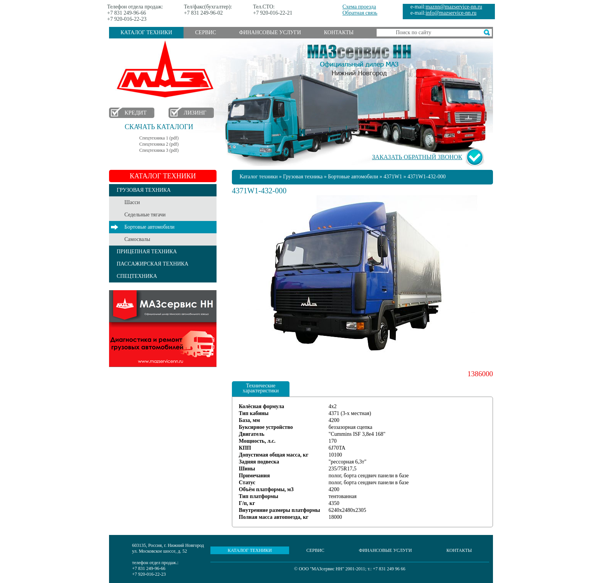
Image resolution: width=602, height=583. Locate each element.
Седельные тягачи (144, 215)
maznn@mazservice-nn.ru (454, 7)
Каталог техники (146, 32)
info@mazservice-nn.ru (451, 13)
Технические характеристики (261, 388)
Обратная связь (359, 13)
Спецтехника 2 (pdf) (159, 144)
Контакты (339, 32)
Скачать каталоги (159, 127)
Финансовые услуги (270, 32)
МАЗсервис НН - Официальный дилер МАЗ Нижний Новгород (359, 58)
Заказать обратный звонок (417, 157)
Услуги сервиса (163, 328)
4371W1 (393, 176)
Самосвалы (137, 239)
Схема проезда (359, 7)
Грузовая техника (302, 176)
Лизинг (195, 113)
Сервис (205, 32)
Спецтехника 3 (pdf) (159, 150)
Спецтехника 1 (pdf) (159, 138)
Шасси (132, 202)
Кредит (135, 113)
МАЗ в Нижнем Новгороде (167, 69)
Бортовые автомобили (149, 227)
